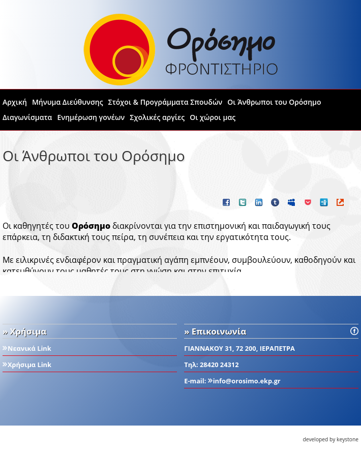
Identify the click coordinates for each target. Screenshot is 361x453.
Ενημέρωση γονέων (91, 117)
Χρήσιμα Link (29, 364)
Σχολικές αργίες (157, 117)
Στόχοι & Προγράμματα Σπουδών (165, 102)
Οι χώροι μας (212, 117)
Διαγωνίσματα (27, 117)
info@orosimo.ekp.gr (247, 380)
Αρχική (15, 102)
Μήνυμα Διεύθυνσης (67, 102)
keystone (347, 439)
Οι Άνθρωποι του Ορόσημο (274, 102)
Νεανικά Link (29, 348)
